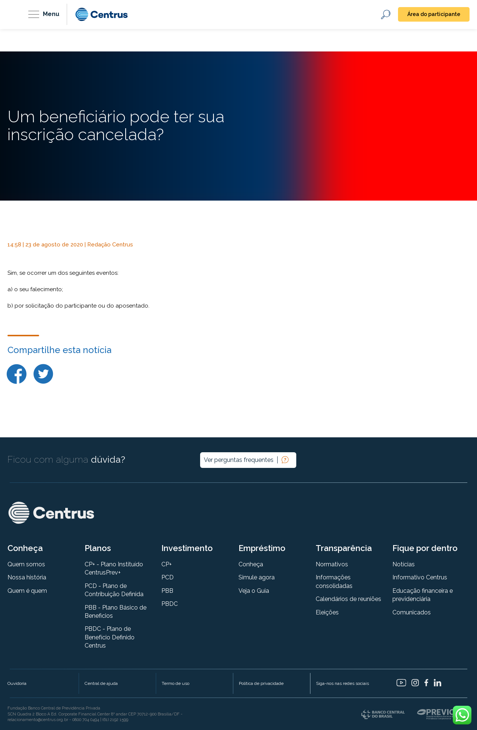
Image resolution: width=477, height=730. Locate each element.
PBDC (169, 603)
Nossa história (26, 577)
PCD (167, 577)
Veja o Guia (253, 590)
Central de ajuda (101, 683)
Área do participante (433, 14)
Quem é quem (27, 590)
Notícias (403, 564)
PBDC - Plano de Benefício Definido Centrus (110, 637)
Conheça (250, 564)
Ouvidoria (16, 683)
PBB (167, 590)
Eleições (327, 612)
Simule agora (256, 577)
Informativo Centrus (419, 577)
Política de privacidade (261, 683)
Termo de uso (175, 683)
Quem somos (26, 564)
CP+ (166, 564)
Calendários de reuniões (348, 598)
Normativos (332, 564)
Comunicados (411, 612)
